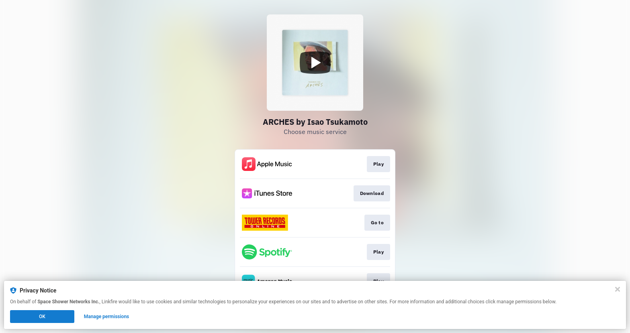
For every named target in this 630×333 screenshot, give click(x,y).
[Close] (617, 289)
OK (42, 316)
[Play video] (315, 62)
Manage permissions (106, 316)
